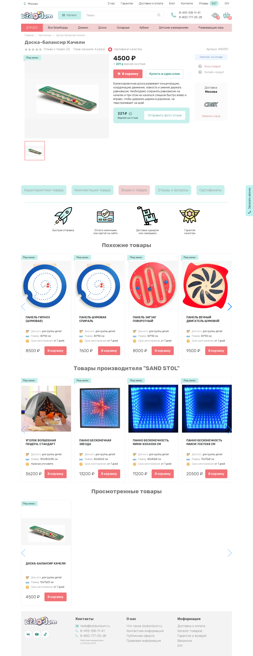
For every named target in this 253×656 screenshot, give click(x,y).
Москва (31, 4)
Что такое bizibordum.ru (144, 626)
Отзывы (209, 3)
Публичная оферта (140, 635)
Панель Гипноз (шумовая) (38, 319)
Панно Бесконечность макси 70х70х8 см (204, 442)
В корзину (127, 74)
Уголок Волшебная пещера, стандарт (41, 442)
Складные (123, 27)
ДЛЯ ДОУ (32, 27)
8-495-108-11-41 (189, 12)
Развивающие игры (211, 27)
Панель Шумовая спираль (92, 319)
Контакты (187, 3)
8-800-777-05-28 (190, 17)
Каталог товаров (189, 631)
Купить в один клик (164, 74)
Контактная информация (145, 631)
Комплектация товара (92, 190)
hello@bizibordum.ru (93, 626)
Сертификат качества (125, 49)
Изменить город (211, 116)
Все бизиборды (58, 27)
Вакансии (184, 640)
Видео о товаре (134, 190)
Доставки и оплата (151, 3)
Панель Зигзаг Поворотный (144, 319)
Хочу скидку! (212, 66)
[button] (229, 307)
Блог (172, 3)
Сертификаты (210, 190)
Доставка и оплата (191, 626)
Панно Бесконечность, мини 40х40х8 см (151, 442)
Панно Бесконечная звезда (95, 442)
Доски (102, 27)
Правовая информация (143, 640)
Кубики (144, 27)
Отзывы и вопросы (173, 190)
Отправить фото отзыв (164, 115)
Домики (83, 27)
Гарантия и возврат (192, 635)
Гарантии (127, 3)
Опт (227, 3)
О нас (111, 3)
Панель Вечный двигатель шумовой (202, 319)
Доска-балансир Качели (46, 563)
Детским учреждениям (173, 27)
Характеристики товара (44, 190)
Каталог (69, 15)
